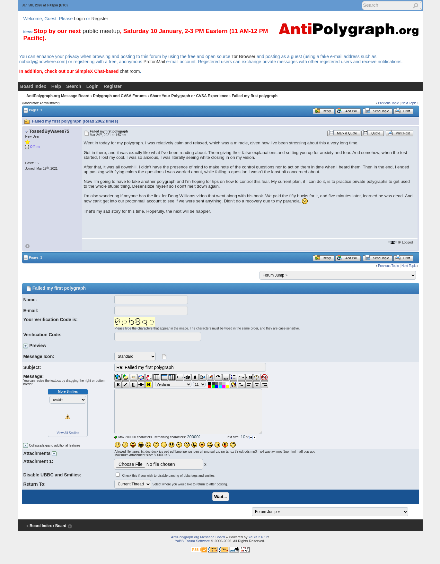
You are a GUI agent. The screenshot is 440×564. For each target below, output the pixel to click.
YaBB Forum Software (192, 541)
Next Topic (409, 103)
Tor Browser (244, 56)
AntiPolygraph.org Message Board (58, 96)
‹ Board (59, 526)
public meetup (101, 31)
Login (79, 18)
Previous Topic (388, 103)
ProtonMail (154, 61)
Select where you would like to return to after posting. (190, 484)
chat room (130, 71)
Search (73, 86)
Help (56, 86)
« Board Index (39, 526)
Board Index (33, 86)
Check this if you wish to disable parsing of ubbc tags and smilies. (168, 475)
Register (100, 18)
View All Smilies (68, 433)
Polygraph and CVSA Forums (119, 96)
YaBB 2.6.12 (258, 537)
